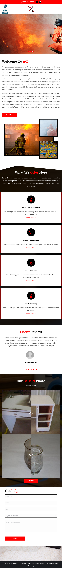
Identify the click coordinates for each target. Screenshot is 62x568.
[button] (25, 369)
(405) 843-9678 (28, 2)
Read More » (31, 217)
